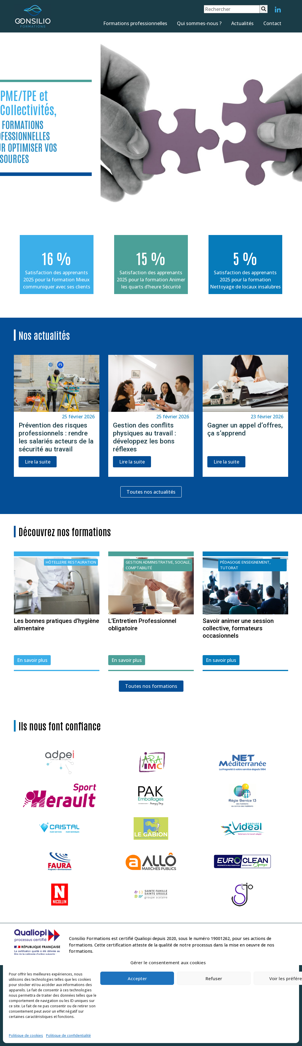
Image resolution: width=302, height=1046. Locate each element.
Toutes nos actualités (151, 492)
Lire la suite (37, 461)
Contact (272, 23)
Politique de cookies (26, 1035)
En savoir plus (32, 660)
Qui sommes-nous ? (199, 23)
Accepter (137, 978)
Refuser (214, 978)
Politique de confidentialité (68, 1035)
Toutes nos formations (151, 686)
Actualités (242, 23)
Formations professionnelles (135, 23)
